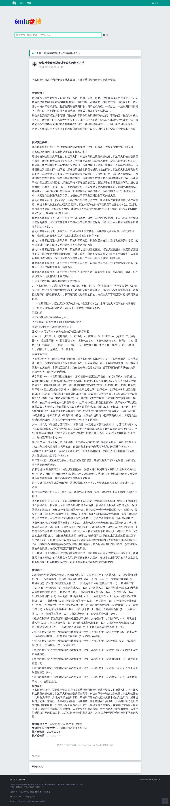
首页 (21, 3)
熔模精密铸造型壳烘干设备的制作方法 (62, 53)
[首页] (33, 53)
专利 (28, 3)
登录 (155, 3)
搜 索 (105, 35)
